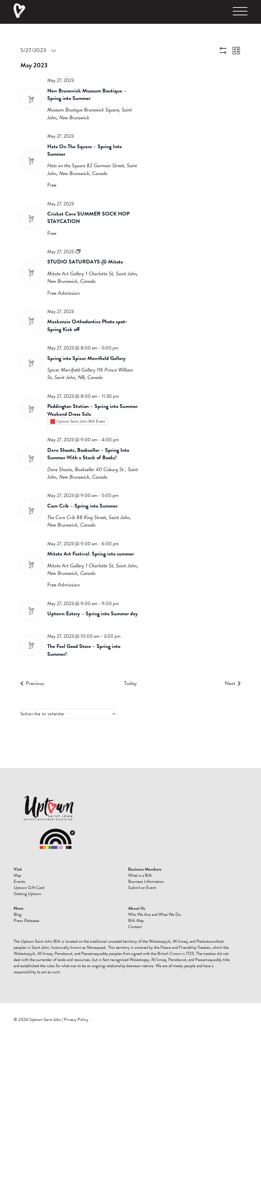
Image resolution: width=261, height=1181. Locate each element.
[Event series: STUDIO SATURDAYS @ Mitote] (78, 251)
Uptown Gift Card (29, 887)
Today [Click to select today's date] (130, 683)
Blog (17, 914)
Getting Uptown (27, 893)
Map (17, 875)
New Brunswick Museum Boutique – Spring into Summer (86, 94)
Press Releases (26, 920)
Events (19, 881)
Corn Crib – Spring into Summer (82, 506)
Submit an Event (142, 887)
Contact (135, 926)
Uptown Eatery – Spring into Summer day (92, 614)
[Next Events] (233, 683)
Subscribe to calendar (42, 714)
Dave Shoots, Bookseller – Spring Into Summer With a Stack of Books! (88, 454)
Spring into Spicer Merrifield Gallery (86, 358)
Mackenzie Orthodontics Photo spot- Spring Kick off (87, 325)
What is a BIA (140, 875)
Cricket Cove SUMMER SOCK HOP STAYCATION (88, 217)
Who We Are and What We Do (154, 914)
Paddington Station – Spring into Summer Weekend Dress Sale (92, 410)
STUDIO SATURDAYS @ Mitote (85, 262)
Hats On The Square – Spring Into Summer (84, 150)
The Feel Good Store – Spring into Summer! (83, 650)
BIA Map (136, 920)
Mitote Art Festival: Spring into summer (90, 554)
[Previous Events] (32, 683)
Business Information (146, 881)
